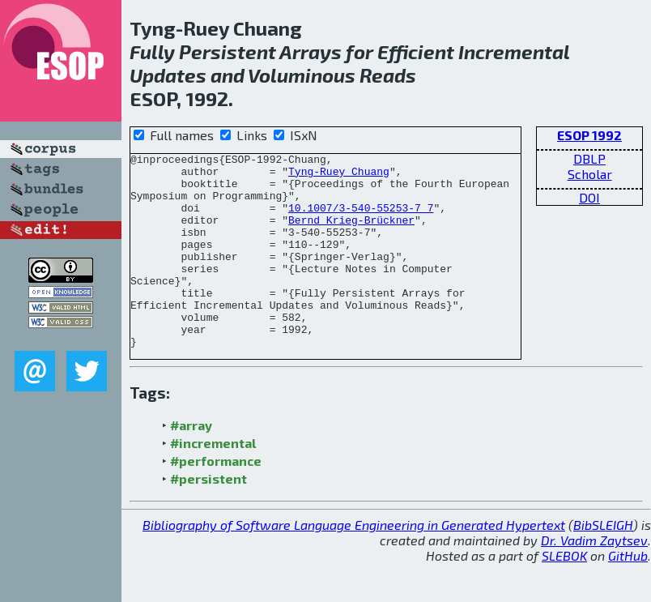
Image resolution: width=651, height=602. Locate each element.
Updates (168, 75)
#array (191, 464)
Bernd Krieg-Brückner (351, 234)
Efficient (415, 51)
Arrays (310, 51)
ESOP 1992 (589, 135)
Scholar (590, 173)
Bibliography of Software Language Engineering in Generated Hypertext (354, 563)
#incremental (213, 481)
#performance (216, 499)
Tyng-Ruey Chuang (338, 176)
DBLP (589, 158)
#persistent (208, 517)
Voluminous (301, 75)
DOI (589, 197)
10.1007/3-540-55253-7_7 (360, 219)
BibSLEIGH (603, 563)
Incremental (513, 51)
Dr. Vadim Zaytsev (594, 579)
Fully (152, 51)
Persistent (227, 51)
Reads (388, 75)
